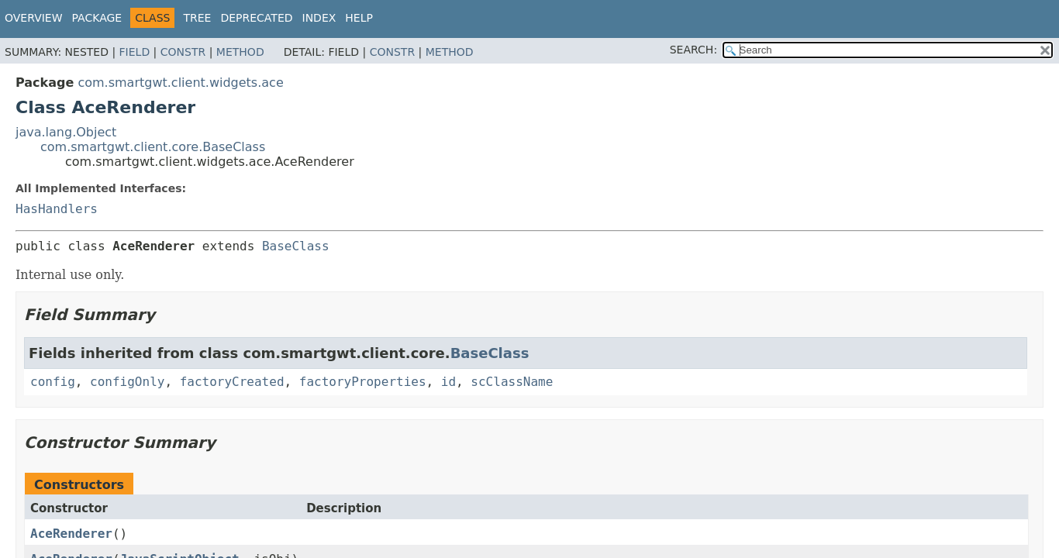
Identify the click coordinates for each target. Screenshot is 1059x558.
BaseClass (295, 246)
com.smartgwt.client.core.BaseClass (152, 147)
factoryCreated (232, 381)
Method (240, 52)
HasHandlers (57, 209)
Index (319, 18)
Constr (182, 52)
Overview (34, 18)
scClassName (512, 381)
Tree (197, 18)
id (448, 381)
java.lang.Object (66, 132)
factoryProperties (362, 381)
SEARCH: (693, 49)
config (52, 381)
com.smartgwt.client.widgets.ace (180, 82)
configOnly (127, 381)
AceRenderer (71, 533)
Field (134, 52)
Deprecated (256, 18)
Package (97, 18)
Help (359, 18)
